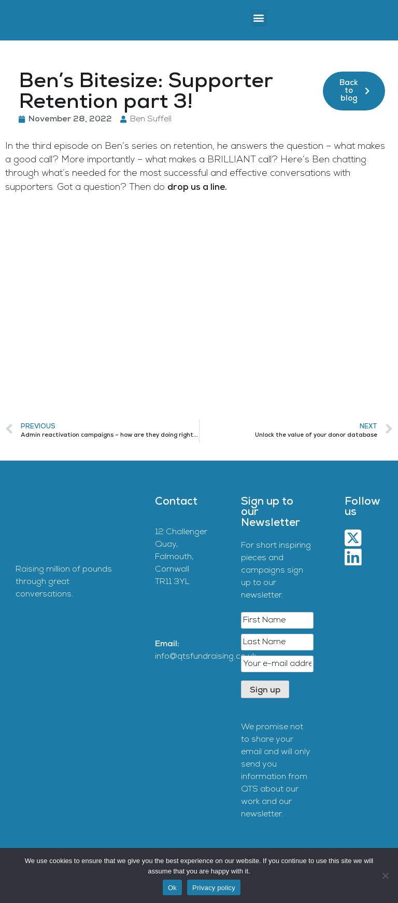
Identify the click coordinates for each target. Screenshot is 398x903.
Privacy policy (213, 888)
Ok (172, 888)
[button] (258, 17)
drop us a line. (197, 187)
